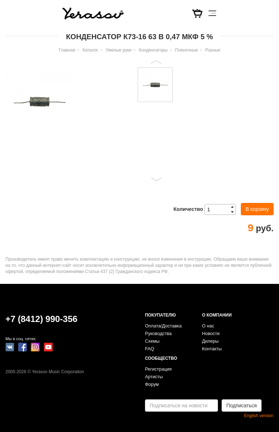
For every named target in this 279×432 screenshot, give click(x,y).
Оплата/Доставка (163, 326)
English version (259, 415)
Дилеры (210, 341)
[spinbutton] (222, 209)
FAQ (149, 348)
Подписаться (241, 405)
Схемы (152, 341)
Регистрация (158, 369)
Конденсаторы (153, 50)
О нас (208, 326)
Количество (188, 209)
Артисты (154, 376)
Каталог (90, 50)
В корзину (257, 209)
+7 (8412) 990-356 (41, 319)
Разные (212, 50)
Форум (152, 384)
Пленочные (186, 50)
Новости (211, 333)
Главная (67, 50)
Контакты (212, 348)
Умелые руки (119, 50)
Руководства (158, 333)
